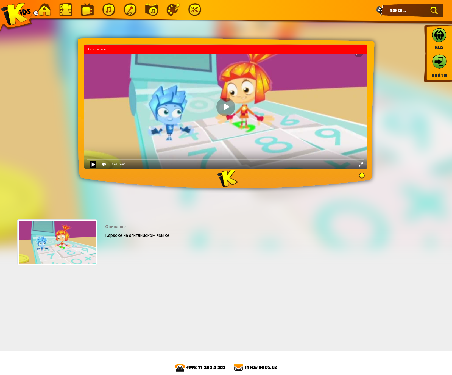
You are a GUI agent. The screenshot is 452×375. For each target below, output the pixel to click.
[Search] (412, 10)
